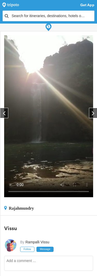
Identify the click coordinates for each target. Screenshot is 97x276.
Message (45, 249)
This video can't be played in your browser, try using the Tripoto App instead (48, 116)
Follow (27, 249)
